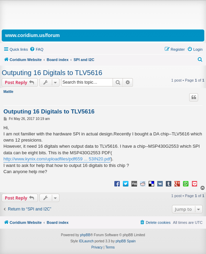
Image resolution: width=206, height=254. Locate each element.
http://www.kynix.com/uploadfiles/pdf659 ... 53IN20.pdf (57, 158)
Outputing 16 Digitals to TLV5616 (52, 72)
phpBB (85, 235)
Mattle (8, 92)
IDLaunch (86, 241)
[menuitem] (36, 49)
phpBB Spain (126, 241)
